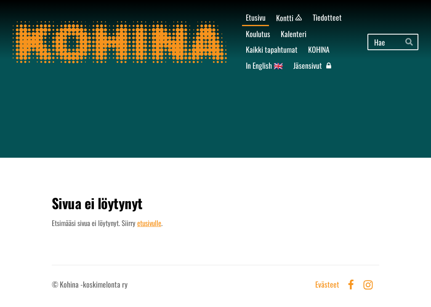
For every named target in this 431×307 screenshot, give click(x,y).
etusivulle (149, 223)
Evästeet (327, 284)
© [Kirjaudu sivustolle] (56, 284)
